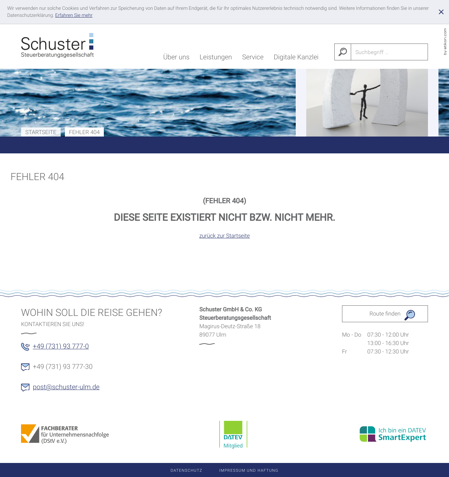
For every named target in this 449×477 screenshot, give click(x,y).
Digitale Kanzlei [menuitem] (296, 58)
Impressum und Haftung (249, 470)
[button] (59, 349)
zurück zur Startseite (224, 235)
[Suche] (389, 52)
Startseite (40, 132)
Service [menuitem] (252, 58)
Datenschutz (186, 470)
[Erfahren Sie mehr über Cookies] (73, 15)
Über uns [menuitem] (176, 58)
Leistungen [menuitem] (216, 58)
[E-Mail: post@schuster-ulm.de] (64, 389)
